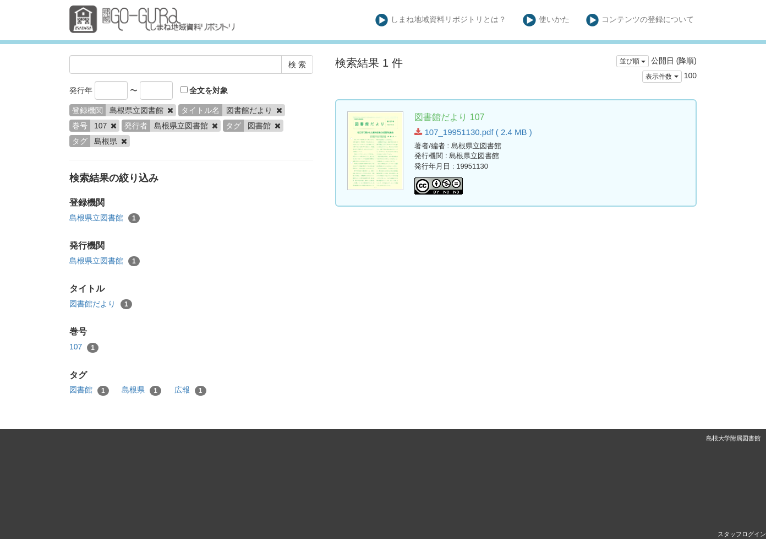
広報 (190, 390)
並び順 (632, 61)
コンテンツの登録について (640, 20)
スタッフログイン (742, 534)
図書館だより (100, 304)
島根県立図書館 (104, 218)
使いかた (546, 20)
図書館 (89, 390)
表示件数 (661, 76)
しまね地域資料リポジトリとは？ (441, 20)
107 (84, 347)
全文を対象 (204, 90)
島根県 (141, 390)
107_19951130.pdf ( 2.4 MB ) (473, 132)
